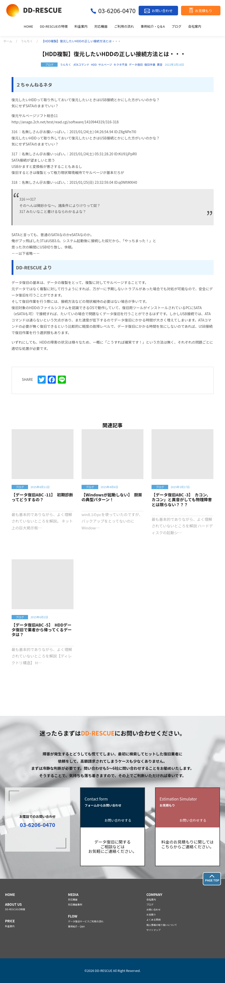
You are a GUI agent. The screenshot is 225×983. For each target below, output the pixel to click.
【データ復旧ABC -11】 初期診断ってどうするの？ (42, 497)
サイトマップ (153, 930)
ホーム (7, 41)
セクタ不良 (121, 64)
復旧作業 (149, 64)
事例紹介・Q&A (76, 926)
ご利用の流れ (124, 26)
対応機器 (101, 26)
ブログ (176, 26)
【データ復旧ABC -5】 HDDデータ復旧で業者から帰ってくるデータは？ (42, 629)
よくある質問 (153, 919)
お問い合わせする (118, 820)
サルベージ (105, 64)
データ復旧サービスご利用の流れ (85, 921)
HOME (28, 26)
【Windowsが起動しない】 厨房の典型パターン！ (112, 497)
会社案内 (194, 26)
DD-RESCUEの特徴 (54, 26)
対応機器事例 (75, 904)
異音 (159, 64)
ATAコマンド (81, 64)
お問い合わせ (162, 10)
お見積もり (203, 10)
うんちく (27, 41)
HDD (94, 64)
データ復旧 (136, 64)
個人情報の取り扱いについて (161, 925)
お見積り (151, 914)
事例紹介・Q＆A (153, 26)
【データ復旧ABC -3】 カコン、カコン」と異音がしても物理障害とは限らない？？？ (182, 499)
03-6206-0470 (117, 10)
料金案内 (81, 26)
